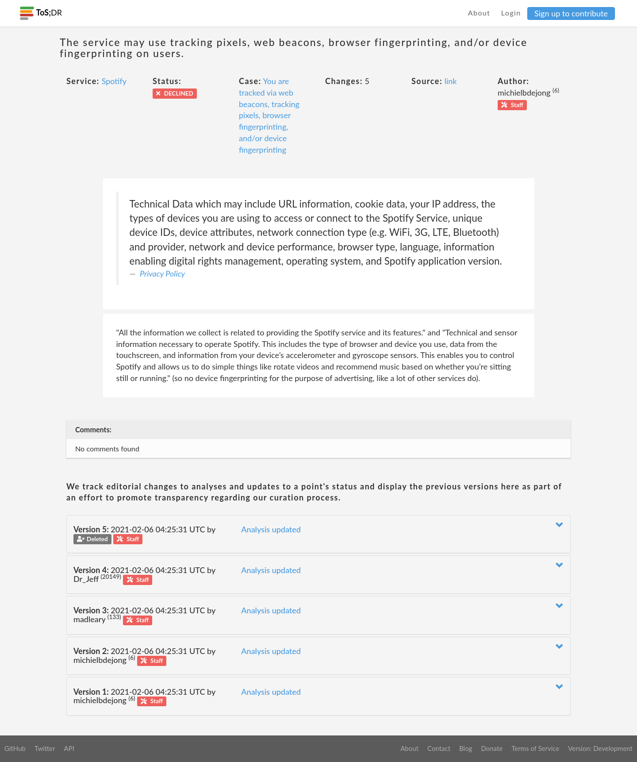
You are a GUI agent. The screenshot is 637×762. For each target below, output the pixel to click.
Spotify (114, 81)
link (451, 81)
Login (511, 12)
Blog (465, 748)
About (479, 12)
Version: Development (600, 748)
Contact (438, 748)
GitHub (15, 748)
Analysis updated (271, 529)
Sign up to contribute (571, 13)
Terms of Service (535, 748)
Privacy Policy (162, 273)
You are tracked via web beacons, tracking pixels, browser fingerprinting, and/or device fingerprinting (269, 115)
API (69, 748)
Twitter (45, 748)
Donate (492, 748)
